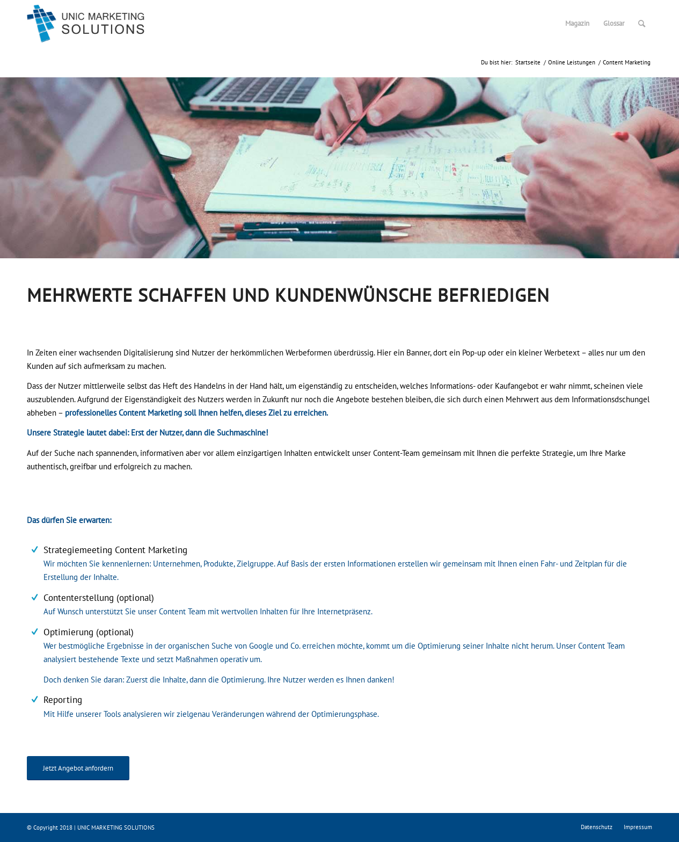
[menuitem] (577, 23)
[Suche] (641, 23)
